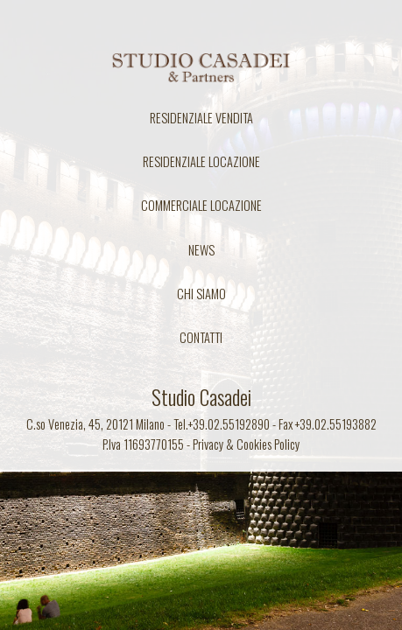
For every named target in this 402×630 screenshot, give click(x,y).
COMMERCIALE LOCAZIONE (201, 205)
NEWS (201, 250)
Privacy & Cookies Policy (246, 444)
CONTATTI (201, 337)
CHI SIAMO (201, 293)
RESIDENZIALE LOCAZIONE (201, 161)
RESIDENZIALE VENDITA (201, 117)
